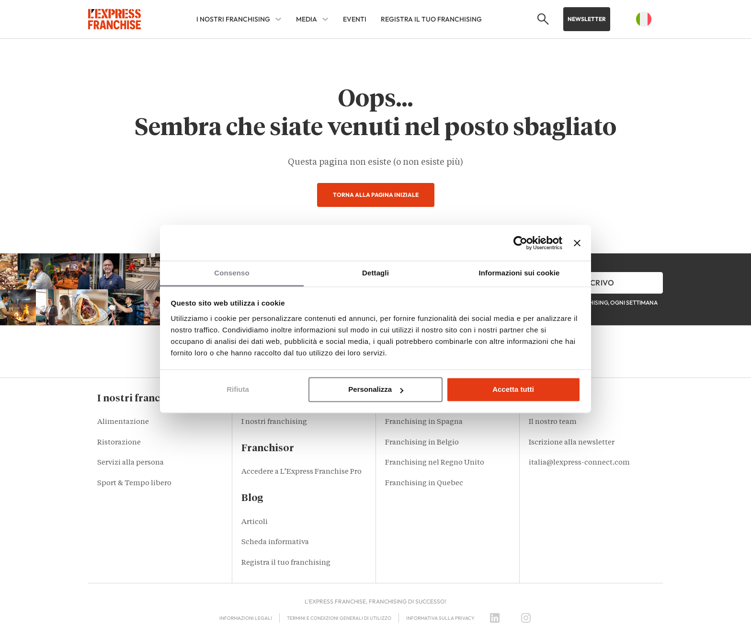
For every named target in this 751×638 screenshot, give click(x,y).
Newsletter (587, 19)
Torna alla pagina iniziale (376, 194)
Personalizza (375, 390)
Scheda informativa (275, 542)
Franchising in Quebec (424, 483)
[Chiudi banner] (577, 242)
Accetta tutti (513, 390)
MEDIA (306, 19)
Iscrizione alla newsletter (571, 442)
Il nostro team (553, 422)
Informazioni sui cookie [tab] (519, 273)
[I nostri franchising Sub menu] (278, 19)
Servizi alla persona (130, 463)
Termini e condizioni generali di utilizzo (339, 618)
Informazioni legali (245, 618)
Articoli (254, 522)
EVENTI (354, 19)
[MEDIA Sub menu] (325, 19)
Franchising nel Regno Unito (434, 463)
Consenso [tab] (231, 273)
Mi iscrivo (593, 282)
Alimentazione (123, 422)
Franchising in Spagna (424, 422)
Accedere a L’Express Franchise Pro (301, 472)
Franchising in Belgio (422, 442)
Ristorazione (119, 442)
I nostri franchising (233, 19)
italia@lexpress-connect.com (579, 463)
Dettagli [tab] (375, 273)
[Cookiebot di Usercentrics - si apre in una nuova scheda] (520, 243)
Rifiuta (238, 390)
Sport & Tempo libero (134, 483)
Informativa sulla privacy (440, 618)
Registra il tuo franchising (431, 19)
